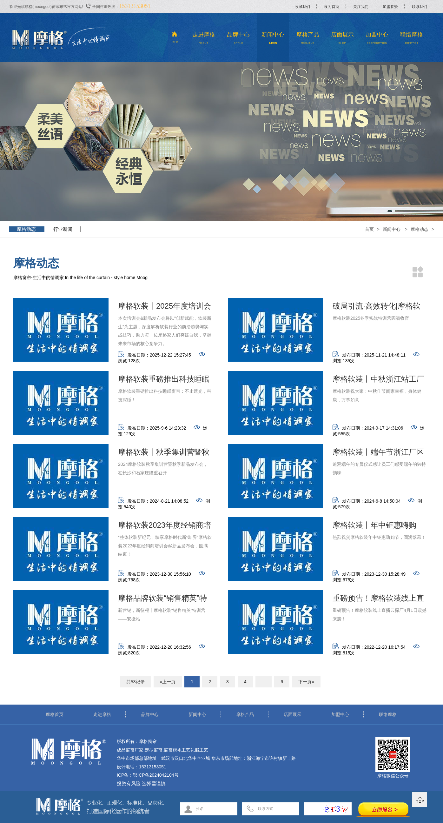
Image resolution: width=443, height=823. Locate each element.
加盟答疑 (390, 6)
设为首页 (331, 6)
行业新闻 (62, 229)
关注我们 (360, 6)
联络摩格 (412, 39)
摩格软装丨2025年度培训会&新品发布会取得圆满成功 (164, 308)
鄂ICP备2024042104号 (155, 775)
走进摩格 (204, 39)
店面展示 (342, 39)
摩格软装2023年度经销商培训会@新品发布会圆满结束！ (164, 527)
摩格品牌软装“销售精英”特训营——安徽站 (162, 600)
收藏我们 (302, 6)
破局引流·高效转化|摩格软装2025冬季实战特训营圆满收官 (379, 308)
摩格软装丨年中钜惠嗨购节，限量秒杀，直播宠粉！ (378, 527)
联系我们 (419, 6)
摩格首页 (54, 714)
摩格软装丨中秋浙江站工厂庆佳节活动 (378, 381)
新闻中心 (273, 39)
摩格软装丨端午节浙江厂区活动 (378, 454)
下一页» (306, 681)
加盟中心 (377, 39)
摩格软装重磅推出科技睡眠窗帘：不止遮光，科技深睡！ (163, 381)
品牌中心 (238, 39)
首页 (369, 229)
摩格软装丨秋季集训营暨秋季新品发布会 (163, 454)
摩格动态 (26, 229)
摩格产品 (308, 39)
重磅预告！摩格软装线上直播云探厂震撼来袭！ (378, 600)
